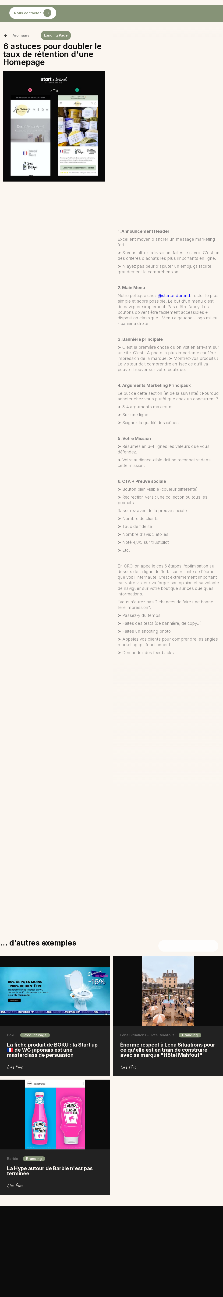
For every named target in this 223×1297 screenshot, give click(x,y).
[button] (65, 13)
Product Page (35, 1035)
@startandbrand (174, 295)
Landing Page (55, 35)
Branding (190, 1035)
